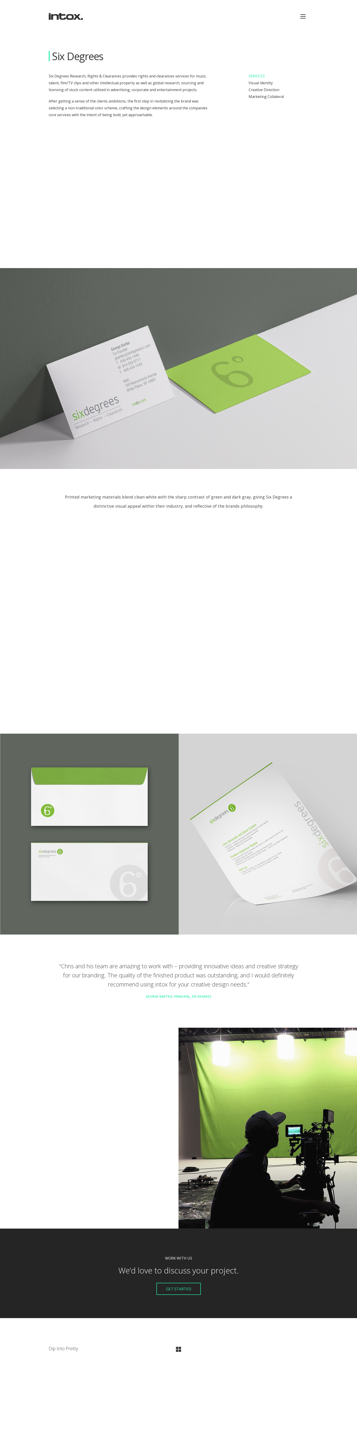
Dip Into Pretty (63, 1349)
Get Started (178, 1288)
